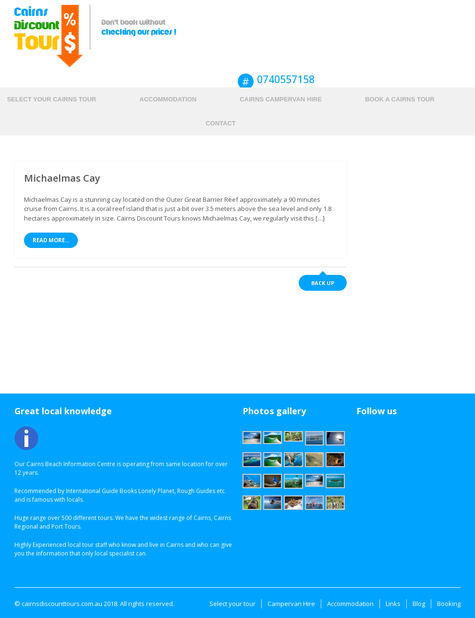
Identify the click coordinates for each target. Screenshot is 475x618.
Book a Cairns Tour (400, 99)
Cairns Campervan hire (281, 99)
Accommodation (167, 99)
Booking (449, 603)
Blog (419, 603)
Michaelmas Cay (62, 178)
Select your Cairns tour (51, 99)
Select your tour (232, 603)
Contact (221, 123)
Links (393, 603)
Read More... (51, 240)
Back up (322, 282)
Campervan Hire (291, 603)
